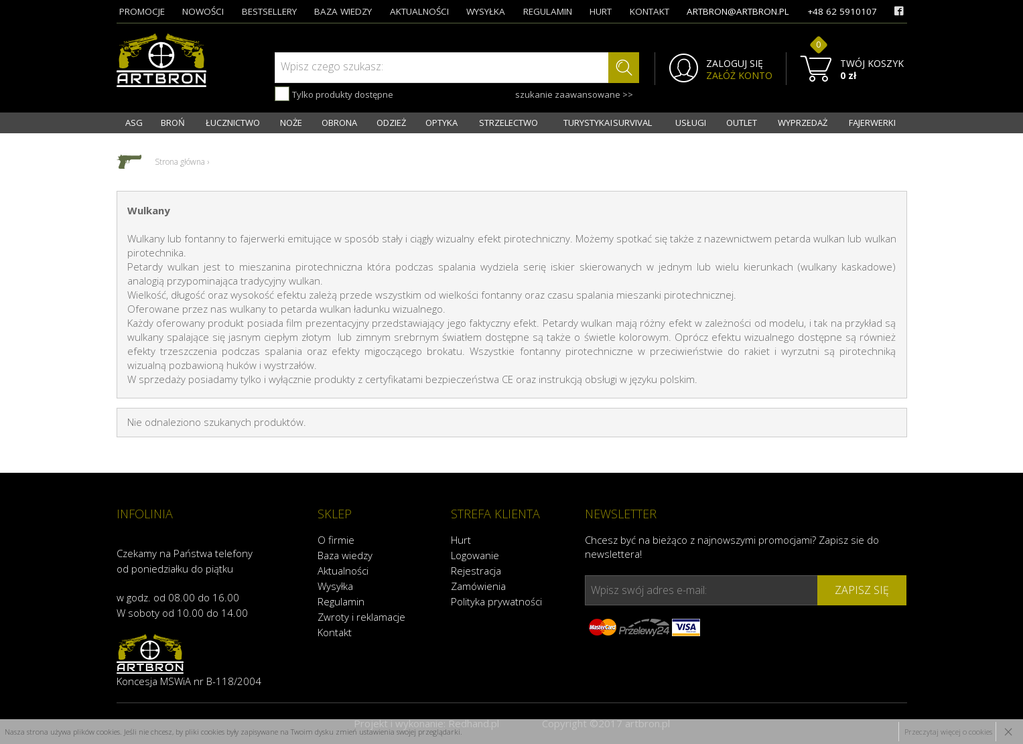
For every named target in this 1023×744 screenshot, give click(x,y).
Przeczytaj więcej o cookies (948, 732)
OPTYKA (441, 123)
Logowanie (475, 555)
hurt (601, 11)
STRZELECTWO (508, 123)
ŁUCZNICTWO (233, 123)
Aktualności (343, 570)
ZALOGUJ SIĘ (734, 64)
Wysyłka (335, 586)
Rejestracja (476, 570)
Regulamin (341, 601)
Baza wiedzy (345, 555)
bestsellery (269, 11)
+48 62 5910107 (842, 11)
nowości (203, 11)
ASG (134, 123)
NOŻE (291, 123)
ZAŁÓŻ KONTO (739, 76)
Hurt (461, 539)
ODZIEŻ (391, 123)
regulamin (547, 11)
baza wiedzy (343, 11)
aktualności (419, 11)
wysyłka (485, 11)
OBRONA (339, 123)
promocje (142, 11)
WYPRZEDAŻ (802, 123)
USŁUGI (690, 123)
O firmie (336, 539)
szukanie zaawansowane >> (574, 94)
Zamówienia (478, 586)
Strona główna (180, 161)
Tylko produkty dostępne (334, 93)
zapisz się (862, 590)
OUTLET (741, 123)
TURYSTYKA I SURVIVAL (607, 123)
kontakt (649, 11)
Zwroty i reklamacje (361, 616)
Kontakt (335, 632)
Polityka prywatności (496, 601)
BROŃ (173, 123)
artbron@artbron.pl (738, 11)
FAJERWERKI (872, 123)
